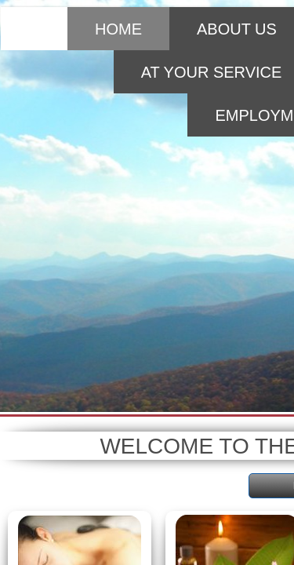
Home (118, 29)
